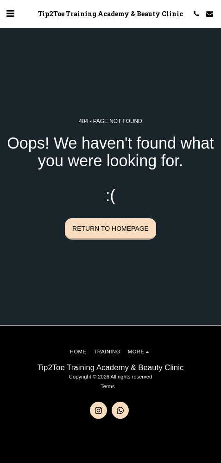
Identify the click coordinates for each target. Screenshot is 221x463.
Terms (107, 386)
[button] (10, 13)
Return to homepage (110, 228)
